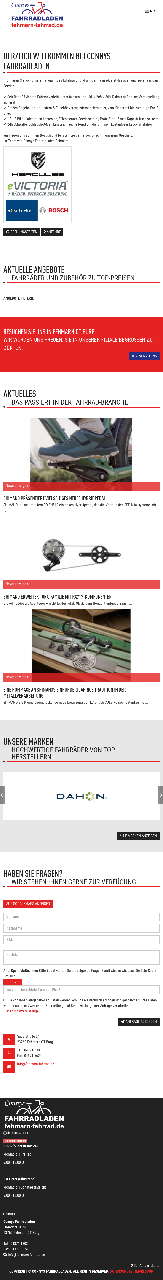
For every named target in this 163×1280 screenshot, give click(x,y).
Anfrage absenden (139, 1021)
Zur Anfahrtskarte (145, 1265)
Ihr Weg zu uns (144, 356)
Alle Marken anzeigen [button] (138, 836)
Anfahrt (52, 232)
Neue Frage (13, 982)
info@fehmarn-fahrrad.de (35, 1064)
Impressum (144, 1271)
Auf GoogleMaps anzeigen (28, 904)
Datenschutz (121, 1271)
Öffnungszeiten (21, 232)
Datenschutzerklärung (21, 1011)
